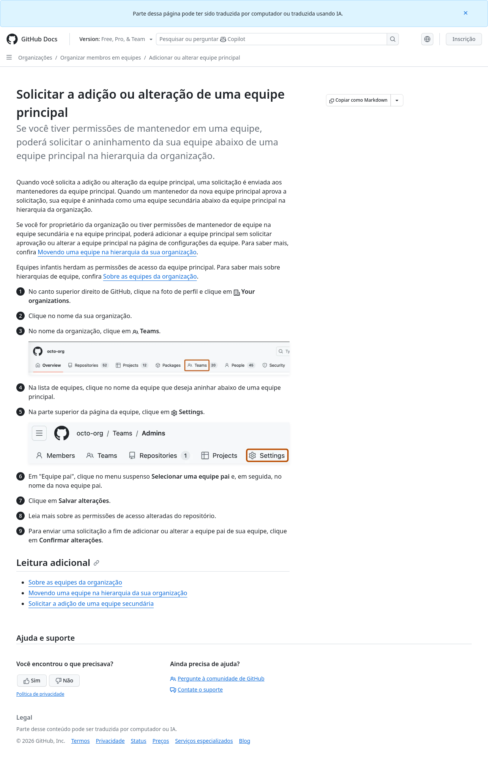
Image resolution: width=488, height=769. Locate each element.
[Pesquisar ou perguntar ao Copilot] (277, 39)
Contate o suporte (196, 689)
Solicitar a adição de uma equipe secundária (91, 603)
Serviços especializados (204, 740)
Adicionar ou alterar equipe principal (194, 57)
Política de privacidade (40, 694)
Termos (80, 740)
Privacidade (110, 740)
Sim (32, 680)
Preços (161, 740)
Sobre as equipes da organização (150, 276)
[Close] (466, 12)
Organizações (35, 57)
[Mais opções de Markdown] (396, 100)
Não (64, 680)
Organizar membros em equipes (100, 57)
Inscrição (463, 39)
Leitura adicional (57, 562)
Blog (244, 740)
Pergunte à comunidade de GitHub (217, 678)
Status (138, 740)
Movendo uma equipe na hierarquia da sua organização (117, 252)
